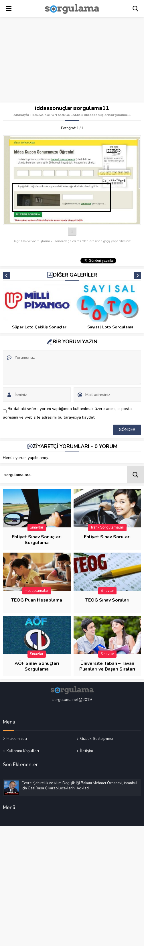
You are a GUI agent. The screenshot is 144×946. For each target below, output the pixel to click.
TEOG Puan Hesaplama (36, 600)
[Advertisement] (72, 60)
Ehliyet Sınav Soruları (107, 537)
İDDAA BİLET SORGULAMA (39, 327)
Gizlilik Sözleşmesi (96, 738)
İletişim (86, 750)
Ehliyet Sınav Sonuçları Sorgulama (37, 539)
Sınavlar (37, 527)
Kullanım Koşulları (23, 750)
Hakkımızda (17, 738)
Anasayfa (21, 115)
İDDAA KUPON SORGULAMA (56, 115)
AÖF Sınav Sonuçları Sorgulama (37, 666)
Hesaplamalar (37, 590)
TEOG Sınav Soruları (107, 600)
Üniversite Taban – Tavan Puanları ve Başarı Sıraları (107, 666)
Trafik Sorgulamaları (107, 527)
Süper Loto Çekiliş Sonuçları (110, 327)
